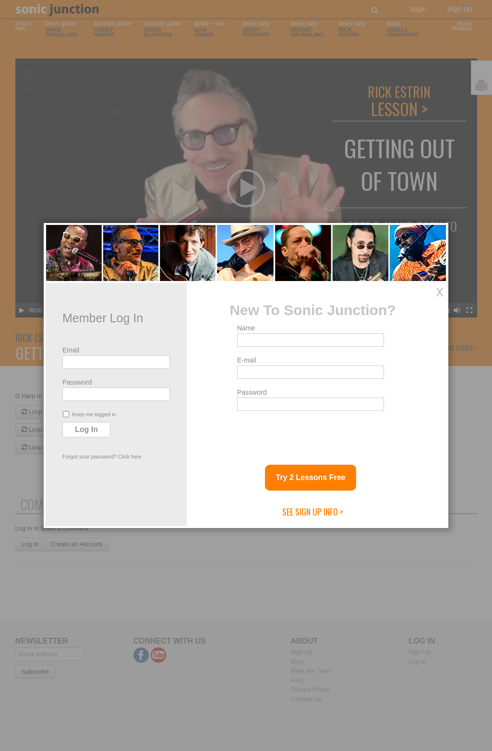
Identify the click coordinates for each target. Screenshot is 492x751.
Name (246, 328)
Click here (130, 456)
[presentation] (310, 434)
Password (77, 382)
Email (70, 350)
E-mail (246, 360)
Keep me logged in (89, 414)
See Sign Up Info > (312, 511)
